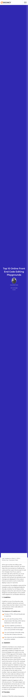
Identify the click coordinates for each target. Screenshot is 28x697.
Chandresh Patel (14, 285)
